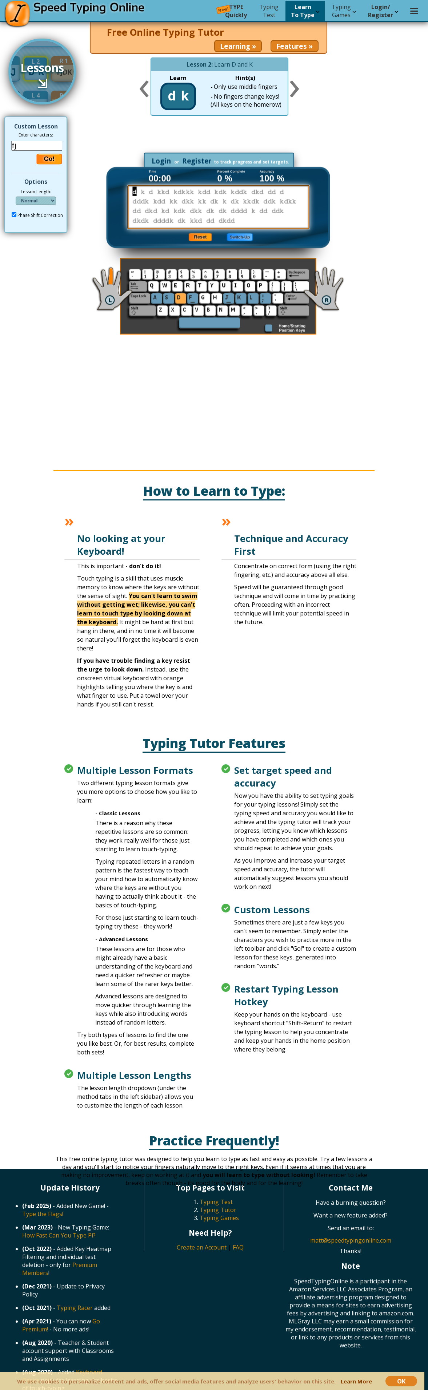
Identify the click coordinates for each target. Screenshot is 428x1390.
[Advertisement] (220, 139)
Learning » (238, 46)
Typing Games (219, 1218)
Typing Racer (75, 1308)
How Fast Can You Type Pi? (59, 1235)
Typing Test (216, 1202)
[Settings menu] (414, 11)
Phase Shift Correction (40, 215)
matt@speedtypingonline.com (350, 1240)
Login (161, 161)
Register (197, 161)
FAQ (238, 1247)
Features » (294, 46)
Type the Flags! (42, 1214)
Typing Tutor (218, 1210)
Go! (49, 158)
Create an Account (202, 1247)
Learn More (356, 1381)
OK (401, 1381)
